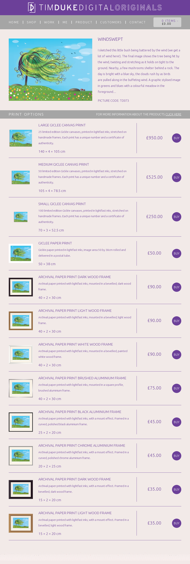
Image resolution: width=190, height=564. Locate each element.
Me (65, 22)
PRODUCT (84, 22)
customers (111, 22)
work (49, 22)
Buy (176, 138)
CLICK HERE (173, 114)
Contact (138, 22)
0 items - (170, 22)
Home (14, 22)
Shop (32, 22)
